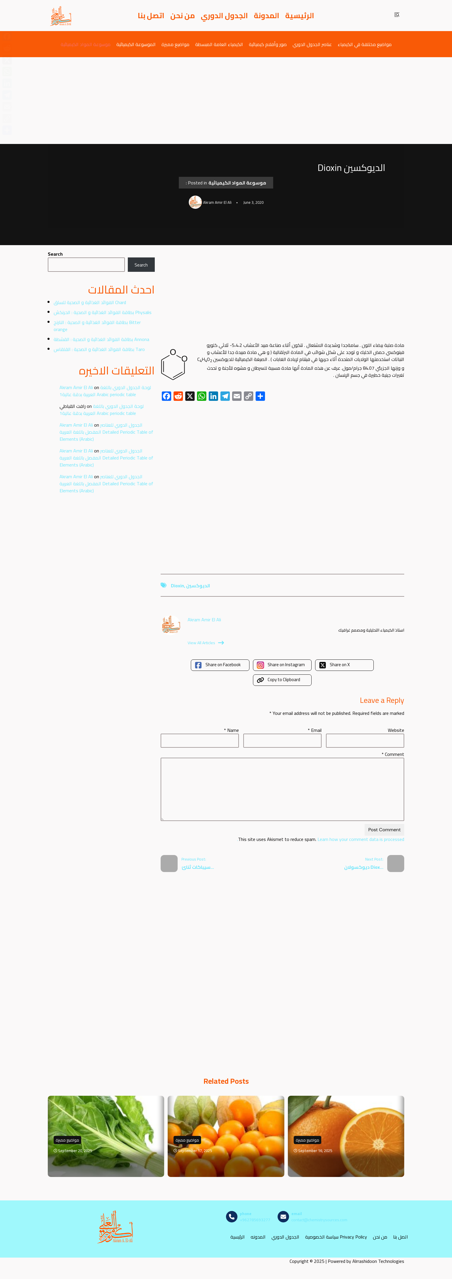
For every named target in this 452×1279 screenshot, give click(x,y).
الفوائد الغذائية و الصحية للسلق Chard (90, 302)
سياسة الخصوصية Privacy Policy (336, 1237)
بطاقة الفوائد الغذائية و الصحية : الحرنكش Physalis (103, 312)
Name (231, 730)
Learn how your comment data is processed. (320, 839)
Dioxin (177, 585)
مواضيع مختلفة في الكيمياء (365, 44)
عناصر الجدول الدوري (312, 44)
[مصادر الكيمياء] (61, 15)
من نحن (182, 15)
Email (315, 730)
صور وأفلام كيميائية (268, 44)
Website (396, 730)
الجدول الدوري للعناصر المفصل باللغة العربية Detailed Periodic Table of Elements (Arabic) (106, 431)
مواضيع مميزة (175, 44)
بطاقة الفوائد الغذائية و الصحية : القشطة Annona (101, 339)
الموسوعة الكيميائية (136, 44)
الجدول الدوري (224, 15)
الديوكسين (198, 585)
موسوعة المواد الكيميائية (86, 44)
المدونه (258, 1237)
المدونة (266, 15)
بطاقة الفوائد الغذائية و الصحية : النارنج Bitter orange (97, 326)
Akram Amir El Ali (76, 387)
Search (55, 253)
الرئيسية (299, 15)
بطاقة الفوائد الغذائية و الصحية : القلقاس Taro (99, 349)
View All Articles (206, 643)
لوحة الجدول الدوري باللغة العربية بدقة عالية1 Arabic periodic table (105, 391)
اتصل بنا (151, 15)
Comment (393, 754)
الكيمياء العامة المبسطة (219, 44)
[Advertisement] (226, 101)
